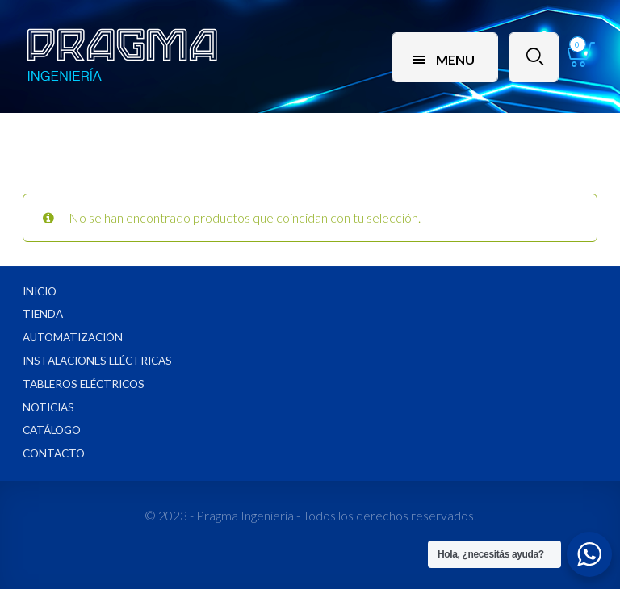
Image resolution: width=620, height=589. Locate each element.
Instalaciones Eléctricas (97, 360)
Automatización (73, 337)
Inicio (40, 291)
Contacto (54, 453)
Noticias (48, 407)
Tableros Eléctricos (84, 384)
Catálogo (52, 430)
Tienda (43, 313)
